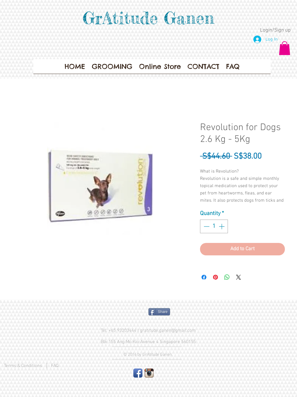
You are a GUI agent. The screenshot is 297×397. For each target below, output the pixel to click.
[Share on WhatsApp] (227, 277)
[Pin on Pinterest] (215, 277)
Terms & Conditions (23, 365)
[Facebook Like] (120, 314)
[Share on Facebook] (204, 277)
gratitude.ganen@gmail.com (168, 330)
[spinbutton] (214, 226)
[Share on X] (238, 277)
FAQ (54, 365)
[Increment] (222, 226)
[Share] (159, 311)
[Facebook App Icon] (137, 373)
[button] (284, 48)
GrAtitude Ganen (148, 18)
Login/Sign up (275, 30)
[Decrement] (206, 226)
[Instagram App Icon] (149, 373)
